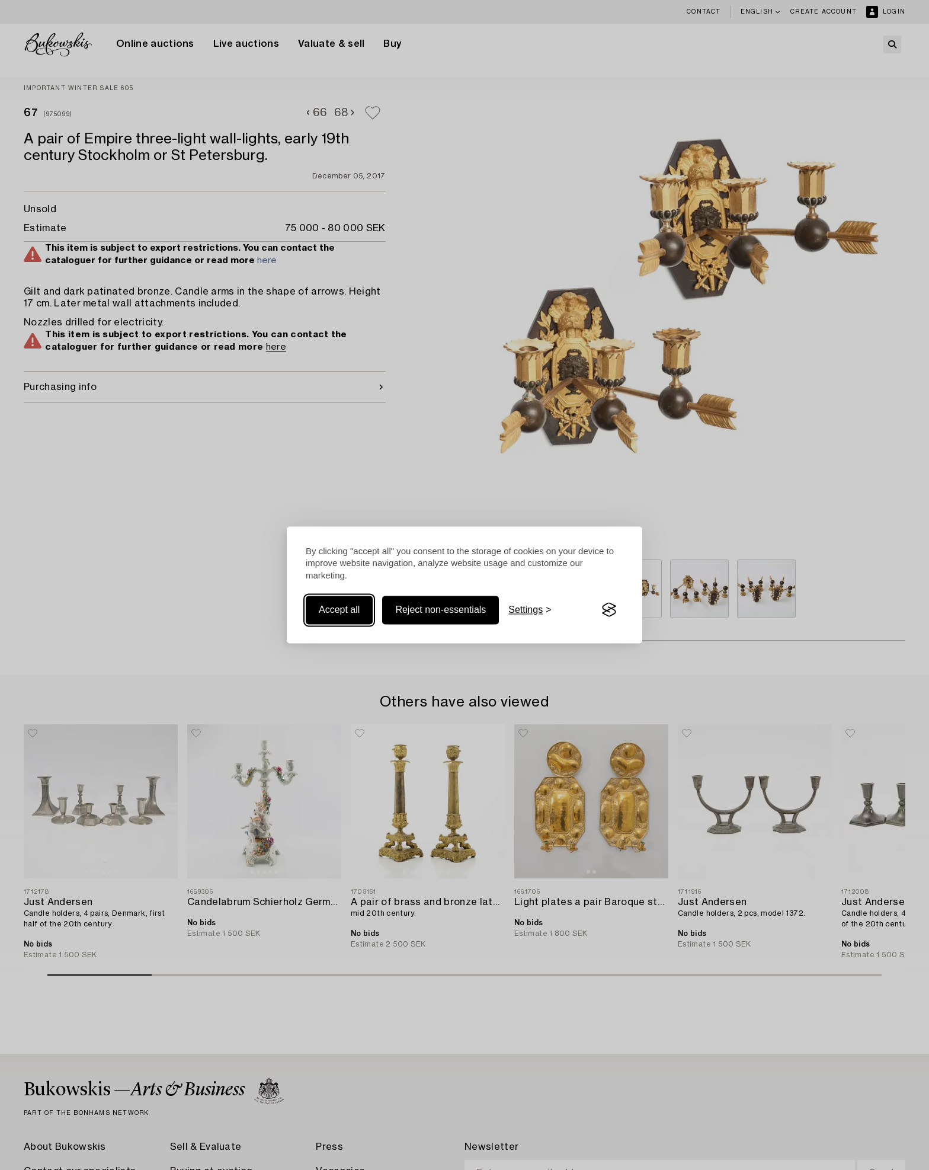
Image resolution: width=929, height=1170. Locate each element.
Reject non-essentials (440, 610)
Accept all (339, 610)
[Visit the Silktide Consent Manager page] (609, 610)
